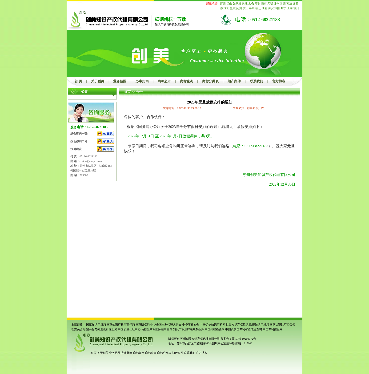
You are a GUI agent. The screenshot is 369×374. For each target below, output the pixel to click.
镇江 (245, 8)
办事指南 (142, 81)
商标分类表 (210, 81)
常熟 (257, 3)
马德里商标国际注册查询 (156, 329)
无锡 (270, 3)
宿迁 (258, 8)
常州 (283, 3)
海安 (271, 8)
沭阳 (277, 8)
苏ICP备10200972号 (244, 338)
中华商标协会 (190, 324)
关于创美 (97, 81)
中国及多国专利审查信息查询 (243, 329)
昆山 (229, 3)
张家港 (237, 3)
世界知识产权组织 (237, 324)
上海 (290, 8)
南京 (264, 3)
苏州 (223, 3)
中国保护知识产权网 (212, 324)
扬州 (239, 8)
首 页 (78, 81)
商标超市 (164, 81)
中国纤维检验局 (215, 329)
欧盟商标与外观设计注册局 (100, 329)
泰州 (252, 8)
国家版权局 (143, 324)
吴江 (245, 3)
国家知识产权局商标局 (121, 324)
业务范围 (119, 81)
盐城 (233, 8)
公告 (139, 92)
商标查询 (186, 81)
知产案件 (234, 81)
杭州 (296, 8)
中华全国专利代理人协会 (165, 324)
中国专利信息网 (272, 329)
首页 (127, 92)
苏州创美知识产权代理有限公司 (200, 338)
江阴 (264, 8)
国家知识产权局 (96, 324)
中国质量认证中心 (129, 329)
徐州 (276, 3)
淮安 (226, 8)
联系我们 (256, 81)
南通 (289, 3)
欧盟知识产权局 (259, 324)
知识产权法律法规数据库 (188, 329)
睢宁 (283, 8)
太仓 (251, 3)
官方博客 (278, 81)
